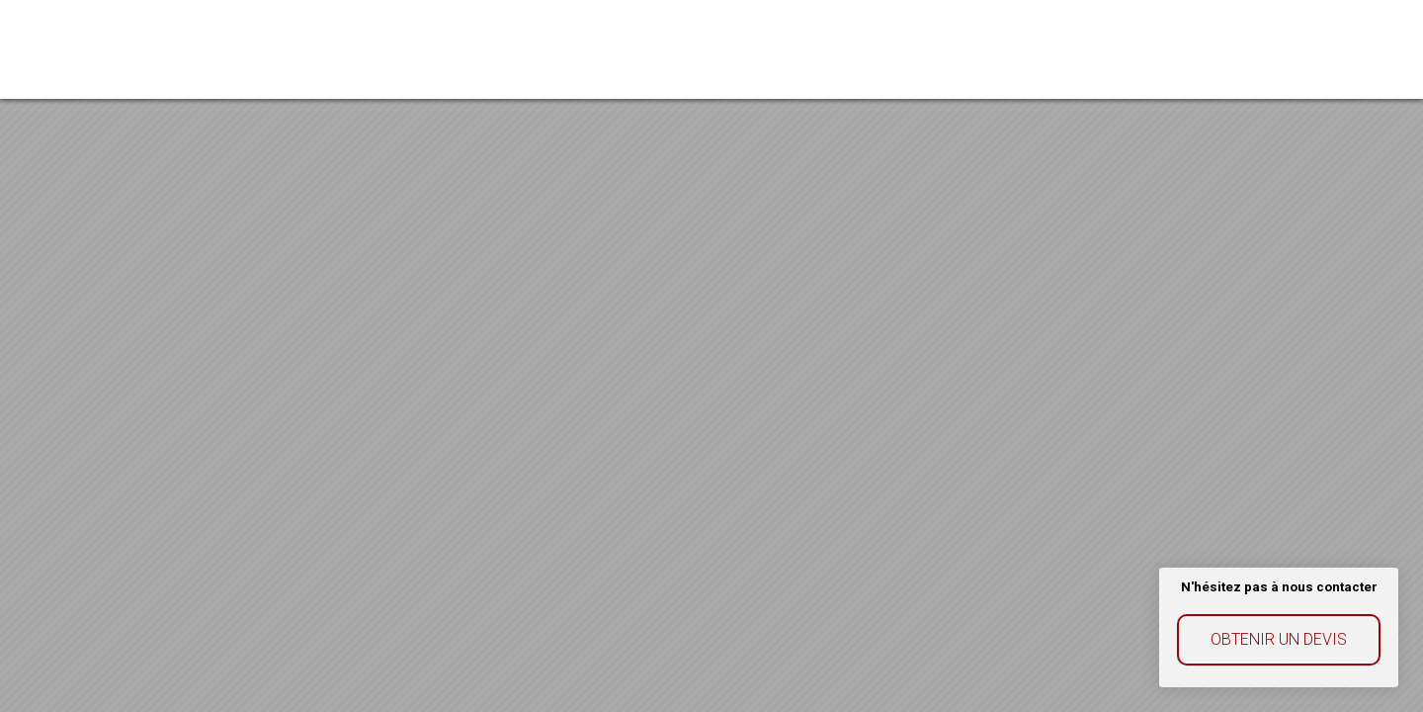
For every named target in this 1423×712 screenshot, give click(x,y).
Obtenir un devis (1279, 639)
